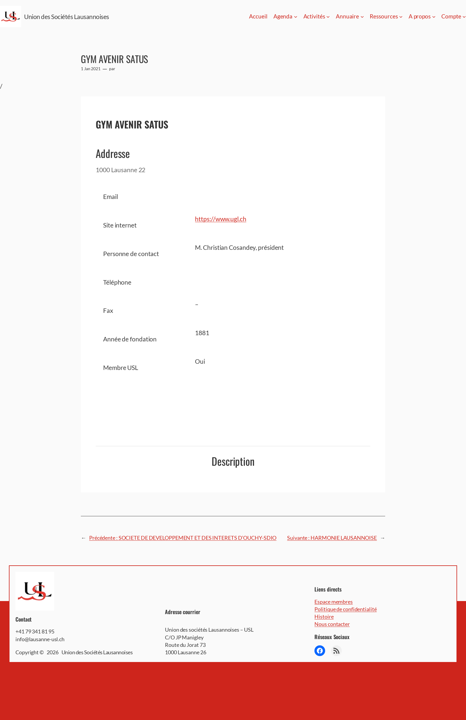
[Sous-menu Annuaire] (362, 16)
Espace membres (333, 601)
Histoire (323, 616)
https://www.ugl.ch (220, 218)
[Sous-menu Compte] (464, 16)
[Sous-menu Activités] (328, 16)
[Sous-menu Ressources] (401, 16)
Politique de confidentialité (345, 609)
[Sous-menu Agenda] (295, 16)
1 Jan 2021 (90, 68)
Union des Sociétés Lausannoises (66, 16)
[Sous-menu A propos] (434, 16)
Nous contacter (332, 624)
